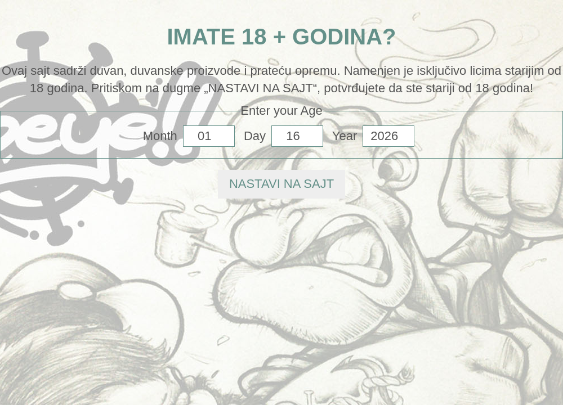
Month (160, 136)
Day (255, 136)
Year (344, 136)
